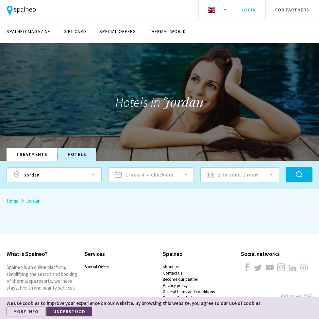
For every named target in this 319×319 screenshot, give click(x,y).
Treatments (32, 154)
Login (249, 10)
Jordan (33, 201)
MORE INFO (26, 311)
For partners (292, 10)
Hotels (77, 154)
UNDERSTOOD (69, 311)
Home (13, 201)
